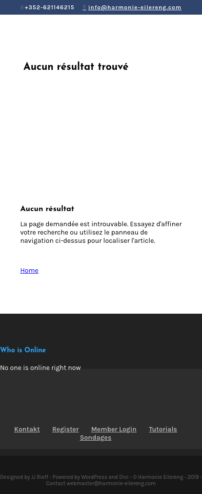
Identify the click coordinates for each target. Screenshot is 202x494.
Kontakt (27, 429)
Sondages (96, 437)
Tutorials (163, 429)
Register (65, 429)
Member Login (114, 429)
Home (29, 270)
